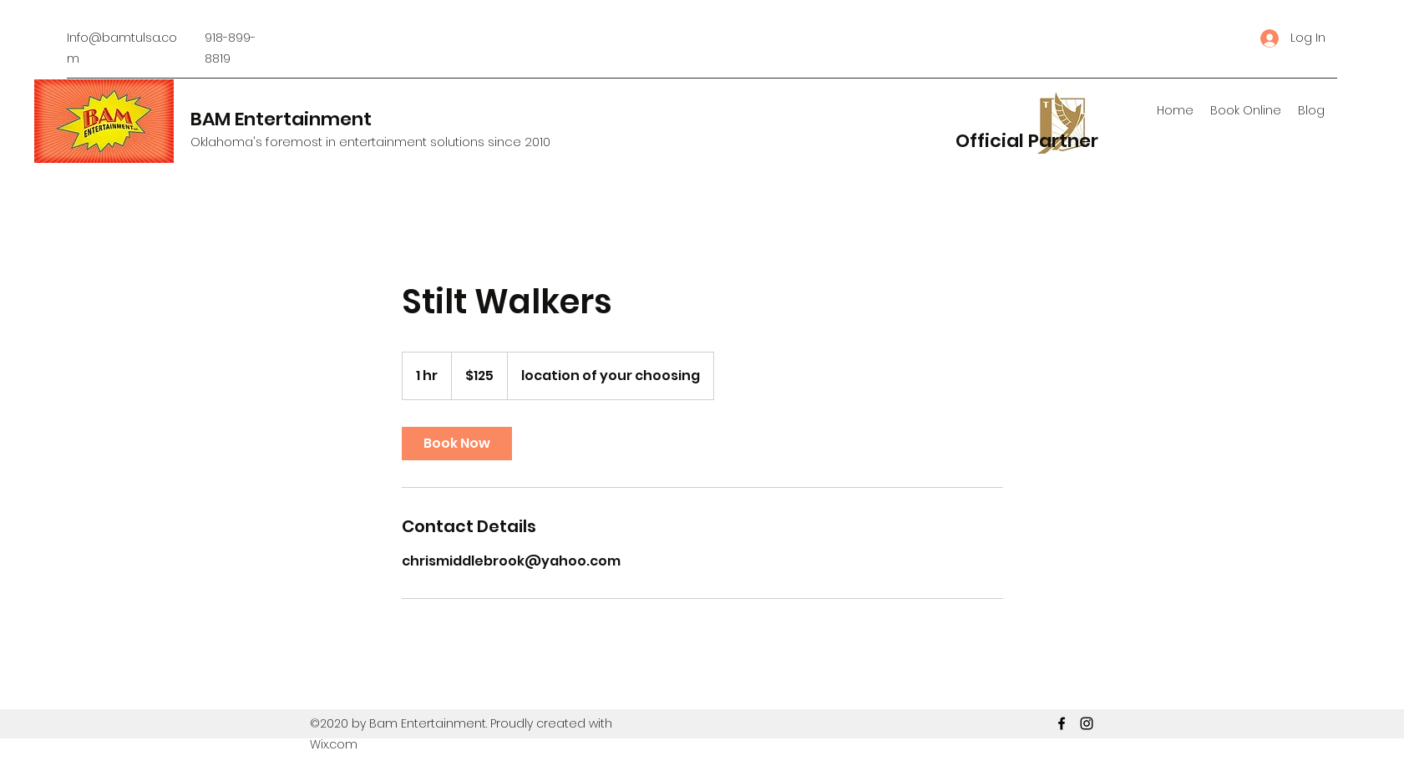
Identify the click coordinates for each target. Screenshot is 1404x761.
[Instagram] (1086, 723)
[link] (457, 443)
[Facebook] (1061, 723)
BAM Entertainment (281, 119)
